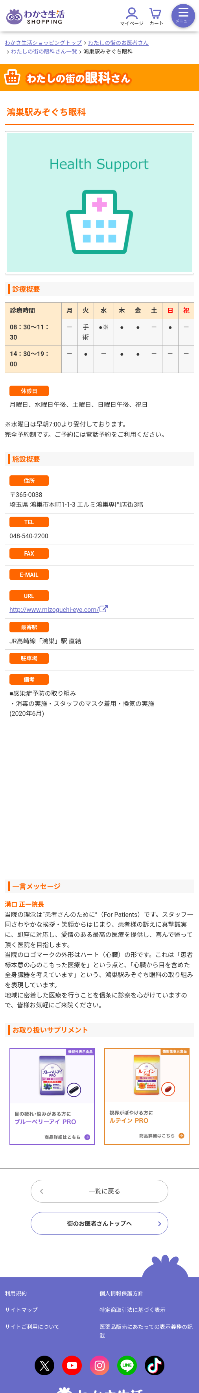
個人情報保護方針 (122, 1293)
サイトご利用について (32, 1327)
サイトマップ (21, 1310)
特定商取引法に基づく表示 (133, 1310)
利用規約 (16, 1293)
